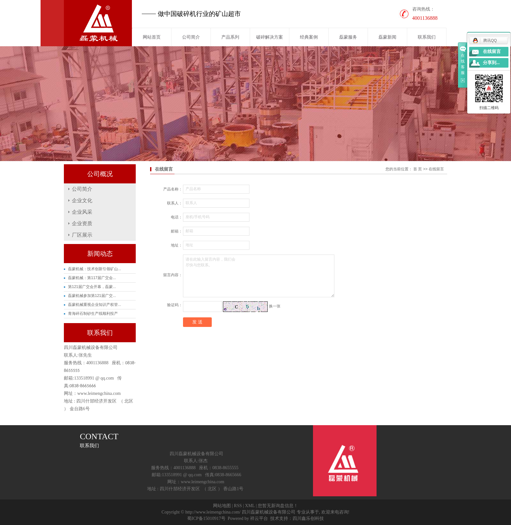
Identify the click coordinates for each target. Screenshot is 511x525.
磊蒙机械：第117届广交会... (92, 278)
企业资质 (82, 223)
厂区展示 (82, 235)
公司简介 (191, 37)
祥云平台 (259, 518)
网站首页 (152, 37)
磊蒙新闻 (387, 37)
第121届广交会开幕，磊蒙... (92, 287)
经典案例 (309, 37)
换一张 (274, 306)
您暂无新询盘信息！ (278, 505)
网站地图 (222, 505)
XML (250, 505)
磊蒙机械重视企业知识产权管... (94, 304)
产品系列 (230, 37)
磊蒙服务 (348, 37)
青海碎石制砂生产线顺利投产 (93, 313)
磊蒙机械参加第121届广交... (92, 295)
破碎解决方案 (269, 37)
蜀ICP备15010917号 (206, 518)
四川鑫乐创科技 (308, 518)
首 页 (417, 169)
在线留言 (492, 51)
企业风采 (82, 212)
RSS (238, 505)
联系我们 (427, 37)
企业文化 (82, 200)
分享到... (491, 62)
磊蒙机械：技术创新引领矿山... (94, 269)
